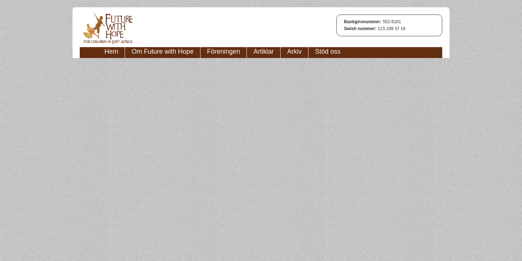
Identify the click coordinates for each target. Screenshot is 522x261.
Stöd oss (327, 51)
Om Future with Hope (163, 51)
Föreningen (223, 51)
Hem (111, 51)
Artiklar (263, 51)
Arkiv (294, 51)
